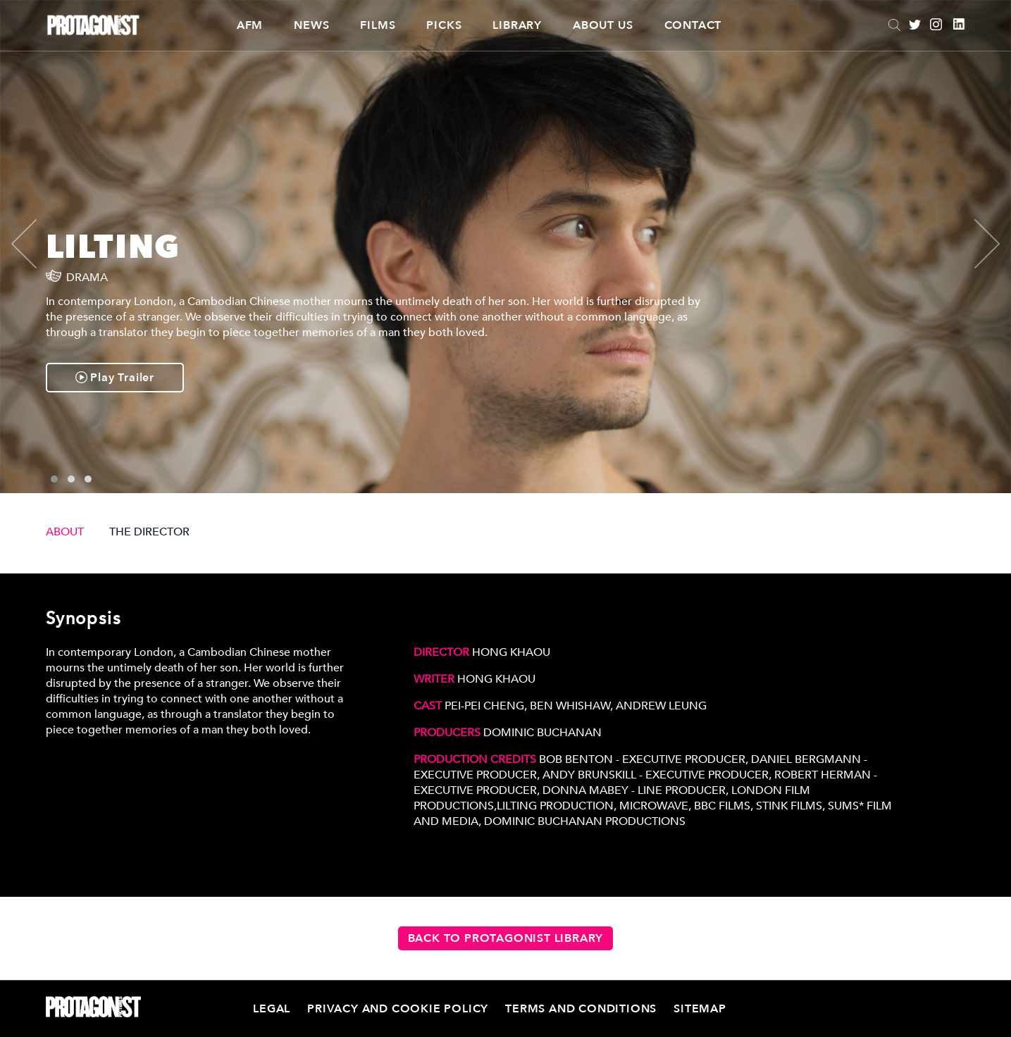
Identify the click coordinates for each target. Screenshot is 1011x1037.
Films (377, 25)
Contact (693, 25)
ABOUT (65, 532)
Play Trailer (114, 377)
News (311, 25)
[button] (54, 479)
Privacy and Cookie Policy (397, 1009)
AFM (250, 25)
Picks (443, 25)
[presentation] (36, 243)
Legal (271, 1009)
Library (517, 25)
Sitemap (700, 1009)
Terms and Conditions (581, 1009)
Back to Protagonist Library (506, 938)
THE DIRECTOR (149, 532)
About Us (603, 25)
